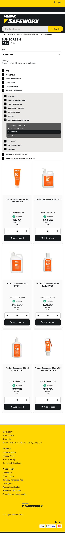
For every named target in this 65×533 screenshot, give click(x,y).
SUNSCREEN (12, 132)
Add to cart (18, 238)
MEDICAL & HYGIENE (16, 108)
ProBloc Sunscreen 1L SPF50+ (48, 199)
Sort (3, 49)
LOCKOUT (12, 141)
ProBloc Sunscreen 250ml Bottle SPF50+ (47, 285)
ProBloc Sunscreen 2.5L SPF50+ (17, 285)
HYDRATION (10, 83)
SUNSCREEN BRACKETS (17, 125)
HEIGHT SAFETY (12, 87)
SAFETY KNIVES (14, 112)
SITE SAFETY (13, 96)
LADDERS (11, 149)
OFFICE (11, 116)
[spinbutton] (17, 231)
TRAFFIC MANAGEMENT (17, 100)
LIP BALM (11, 135)
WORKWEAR (10, 75)
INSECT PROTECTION (16, 128)
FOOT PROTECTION (13, 79)
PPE (7, 71)
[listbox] (31, 55)
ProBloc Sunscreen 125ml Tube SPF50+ (17, 200)
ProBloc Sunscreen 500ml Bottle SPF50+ (17, 369)
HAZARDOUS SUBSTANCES (16, 154)
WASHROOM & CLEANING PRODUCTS (20, 158)
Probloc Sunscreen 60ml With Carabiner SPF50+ (48, 369)
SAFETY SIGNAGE (15, 145)
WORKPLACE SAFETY (14, 91)
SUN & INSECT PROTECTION (19, 120)
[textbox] (25, 29)
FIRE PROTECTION (15, 104)
